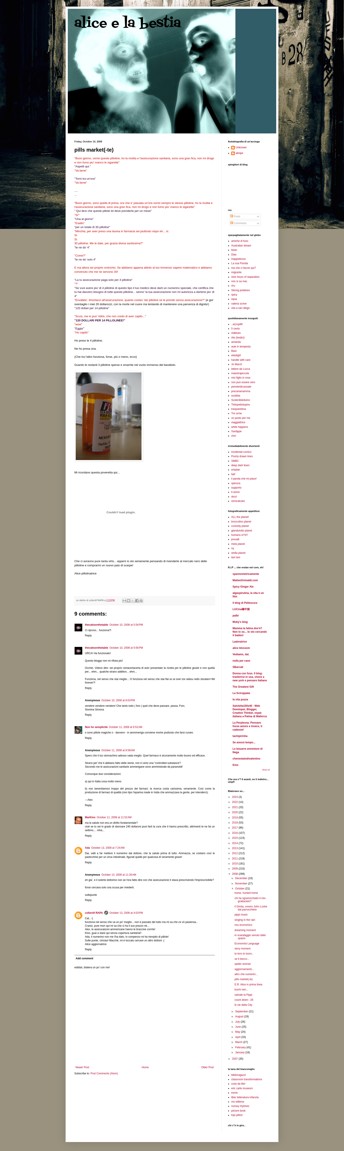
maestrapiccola (240, 373)
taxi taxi (235, 557)
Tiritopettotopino (240, 404)
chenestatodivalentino (246, 758)
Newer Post (82, 1067)
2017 (235, 827)
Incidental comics (241, 451)
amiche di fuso (239, 241)
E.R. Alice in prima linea (248, 984)
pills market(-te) (244, 979)
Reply (88, 635)
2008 (235, 873)
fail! (233, 474)
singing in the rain (245, 919)
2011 (235, 858)
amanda (236, 342)
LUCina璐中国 (241, 609)
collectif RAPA (94, 912)
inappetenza (238, 258)
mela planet (238, 543)
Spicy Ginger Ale (243, 586)
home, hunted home (246, 892)
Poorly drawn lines (242, 456)
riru (233, 285)
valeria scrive (239, 303)
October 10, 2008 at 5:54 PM (126, 624)
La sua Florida (239, 263)
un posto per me (240, 418)
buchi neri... (241, 989)
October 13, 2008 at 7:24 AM (108, 847)
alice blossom (241, 648)
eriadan (235, 469)
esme (234, 1092)
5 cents (235, 328)
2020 (235, 812)
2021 (235, 807)
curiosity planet (240, 526)
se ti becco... (242, 958)
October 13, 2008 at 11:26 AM (118, 874)
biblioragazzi (238, 1075)
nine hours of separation (245, 276)
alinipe (239, 153)
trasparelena (238, 409)
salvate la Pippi (243, 994)
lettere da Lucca (240, 368)
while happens (239, 427)
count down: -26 (244, 999)
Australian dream (241, 245)
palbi (236, 615)
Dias (233, 254)
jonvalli (235, 539)
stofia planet (238, 552)
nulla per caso (241, 660)
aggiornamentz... (244, 969)
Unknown (241, 147)
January (240, 1052)
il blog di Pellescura (245, 602)
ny (232, 548)
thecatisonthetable (96, 624)
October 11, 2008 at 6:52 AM (125, 727)
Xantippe (236, 431)
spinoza (235, 483)
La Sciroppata (241, 693)
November (241, 883)
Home (145, 1067)
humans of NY (239, 535)
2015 (235, 837)
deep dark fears (240, 465)
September (242, 1011)
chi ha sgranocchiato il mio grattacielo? (250, 900)
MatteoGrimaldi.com (245, 580)
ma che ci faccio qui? (243, 267)
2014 (235, 843)
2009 (235, 868)
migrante (236, 272)
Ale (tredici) (238, 337)
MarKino (90, 817)
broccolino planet (241, 521)
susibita (235, 395)
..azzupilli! (237, 324)
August (239, 1016)
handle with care (240, 359)
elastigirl (236, 355)
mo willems (237, 1101)
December (241, 878)
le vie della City (243, 1004)
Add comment (84, 958)
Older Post (207, 1067)
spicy (234, 294)
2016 (235, 832)
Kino (235, 765)
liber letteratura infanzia (245, 1097)
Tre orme (236, 413)
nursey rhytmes (240, 1106)
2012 (235, 853)
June (238, 1026)
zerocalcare (238, 501)
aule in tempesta (241, 346)
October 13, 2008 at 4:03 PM (126, 912)
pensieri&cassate (241, 386)
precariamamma (240, 391)
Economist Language (247, 943)
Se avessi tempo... (244, 742)
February (240, 1047)
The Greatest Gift (243, 686)
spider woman (243, 963)
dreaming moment (245, 930)
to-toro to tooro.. (244, 953)
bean (234, 249)
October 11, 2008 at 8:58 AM (118, 750)
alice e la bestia (127, 24)
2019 (235, 817)
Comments (238, 223)
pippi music (241, 914)
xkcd (234, 496)
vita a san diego (240, 308)
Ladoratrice (240, 641)
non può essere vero (243, 382)
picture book (238, 1110)
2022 (235, 802)
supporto (236, 487)
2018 (235, 822)
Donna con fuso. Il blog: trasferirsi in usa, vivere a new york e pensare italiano (250, 677)
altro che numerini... (246, 974)
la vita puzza (240, 699)
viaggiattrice (238, 422)
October (240, 888)
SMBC (235, 460)
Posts (235, 216)
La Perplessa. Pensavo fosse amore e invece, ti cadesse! (247, 726)
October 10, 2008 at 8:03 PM (118, 700)
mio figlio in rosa (240, 377)
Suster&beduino (240, 400)
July (238, 1021)
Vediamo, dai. (241, 654)
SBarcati (238, 667)
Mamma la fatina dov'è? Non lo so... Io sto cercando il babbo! (250, 632)
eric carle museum (242, 1088)
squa (234, 299)
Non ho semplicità (96, 727)
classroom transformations (246, 1079)
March (239, 1042)
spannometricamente (246, 574)
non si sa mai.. (239, 281)
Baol (233, 350)
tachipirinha (240, 736)
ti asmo (235, 492)
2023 (235, 797)
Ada (87, 847)
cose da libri (238, 1083)
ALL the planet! (240, 517)
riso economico (243, 924)
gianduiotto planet (241, 530)
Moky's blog (240, 621)
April (238, 1037)
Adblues (236, 333)
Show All (266, 770)
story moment (243, 948)
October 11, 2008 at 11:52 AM (114, 817)
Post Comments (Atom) (104, 1073)
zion (233, 435)
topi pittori (237, 1115)
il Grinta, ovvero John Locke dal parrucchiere (251, 908)
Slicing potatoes (240, 290)
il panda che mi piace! (244, 478)
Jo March (236, 364)
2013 (235, 848)
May (238, 1031)
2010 (235, 863)
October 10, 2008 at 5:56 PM (126, 647)
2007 (235, 1058)
